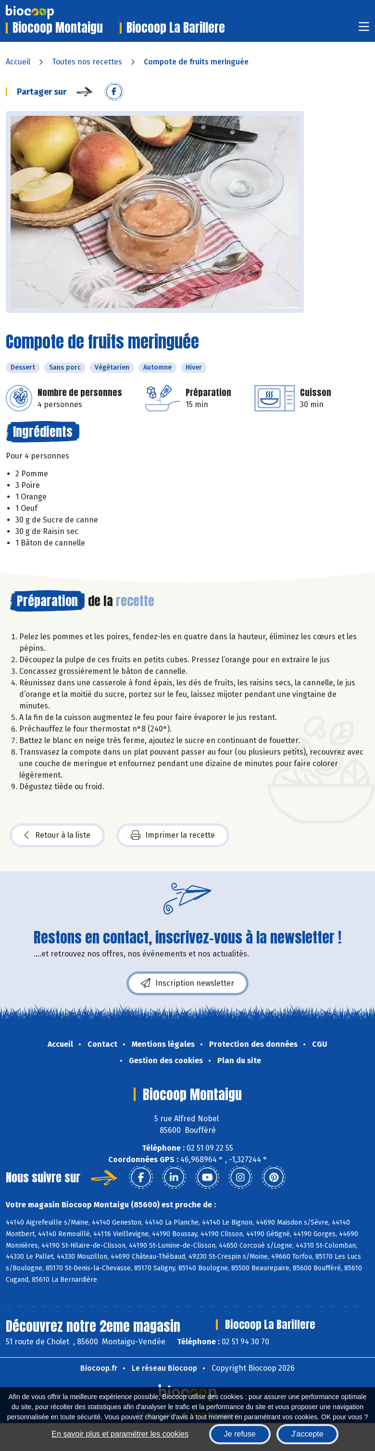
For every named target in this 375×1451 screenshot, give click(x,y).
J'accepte (307, 1434)
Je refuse (240, 1434)
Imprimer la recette (173, 835)
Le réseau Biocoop (164, 1368)
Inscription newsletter (187, 983)
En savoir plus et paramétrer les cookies (119, 1434)
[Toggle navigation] (364, 30)
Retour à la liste (57, 835)
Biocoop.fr (98, 1368)
